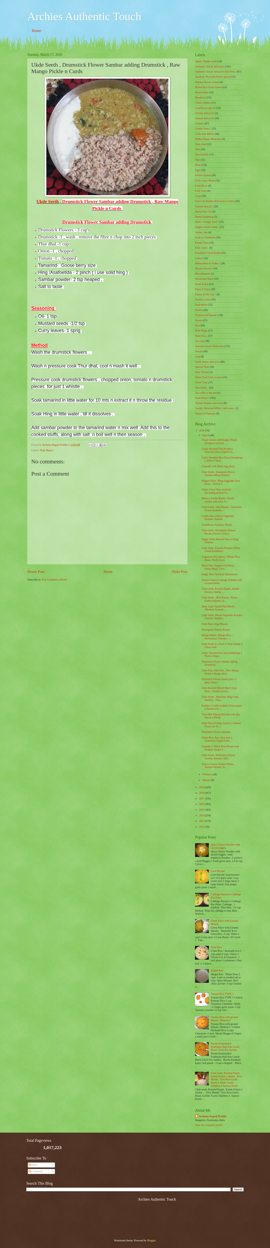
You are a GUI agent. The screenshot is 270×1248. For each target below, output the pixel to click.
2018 (202, 792)
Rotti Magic (201, 330)
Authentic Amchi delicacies (209, 66)
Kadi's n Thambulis (205, 237)
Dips (197, 159)
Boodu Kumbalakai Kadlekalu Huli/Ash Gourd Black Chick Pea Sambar (225, 1046)
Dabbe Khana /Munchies (208, 139)
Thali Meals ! (47, 450)
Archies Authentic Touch (84, 16)
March (206, 435)
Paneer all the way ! (205, 294)
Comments (36, 1171)
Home (36, 31)
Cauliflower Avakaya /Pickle (217, 524)
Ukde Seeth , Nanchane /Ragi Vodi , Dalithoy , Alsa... (220, 698)
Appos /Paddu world (206, 61)
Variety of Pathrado (205, 413)
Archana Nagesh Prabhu (213, 1116)
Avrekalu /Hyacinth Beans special (213, 76)
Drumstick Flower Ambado (216, 732)
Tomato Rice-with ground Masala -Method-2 (224, 1019)
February (207, 774)
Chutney (199, 123)
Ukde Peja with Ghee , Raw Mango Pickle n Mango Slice (220, 672)
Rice (197, 325)
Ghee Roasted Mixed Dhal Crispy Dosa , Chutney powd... (219, 690)
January (206, 780)
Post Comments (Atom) (54, 579)
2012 (202, 826)
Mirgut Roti (217, 970)
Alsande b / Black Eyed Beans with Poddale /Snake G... (220, 748)
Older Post (179, 572)
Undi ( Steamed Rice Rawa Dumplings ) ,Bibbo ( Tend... (222, 459)
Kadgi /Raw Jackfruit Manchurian (219, 574)
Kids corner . (202, 247)
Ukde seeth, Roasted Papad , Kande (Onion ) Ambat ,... (220, 590)
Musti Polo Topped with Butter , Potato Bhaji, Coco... (218, 567)
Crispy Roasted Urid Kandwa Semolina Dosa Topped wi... (218, 450)
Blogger (151, 1240)
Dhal (197, 149)
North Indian (202, 284)
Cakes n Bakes (203, 102)
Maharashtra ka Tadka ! (207, 263)
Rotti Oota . (201, 336)
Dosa (197, 165)
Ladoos (199, 258)
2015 (202, 809)
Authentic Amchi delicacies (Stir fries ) (215, 71)
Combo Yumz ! (203, 128)
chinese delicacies (204, 118)
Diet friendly (202, 154)
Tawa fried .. (201, 387)
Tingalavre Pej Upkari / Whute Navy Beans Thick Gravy (221, 558)
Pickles (199, 310)
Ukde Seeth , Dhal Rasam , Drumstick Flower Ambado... (222, 509)
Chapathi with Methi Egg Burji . (219, 466)
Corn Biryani (218, 871)
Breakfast (200, 97)
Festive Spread (203, 175)
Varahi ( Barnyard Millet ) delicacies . (215, 408)
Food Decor (201, 185)
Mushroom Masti (204, 278)
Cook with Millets (204, 134)
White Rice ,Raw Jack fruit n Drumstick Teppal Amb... (217, 739)
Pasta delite (201, 304)
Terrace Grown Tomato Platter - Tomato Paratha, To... (218, 766)
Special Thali (202, 367)
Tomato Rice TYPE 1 (222, 993)
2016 (202, 804)
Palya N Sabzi (202, 289)
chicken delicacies (204, 113)
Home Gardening (204, 216)
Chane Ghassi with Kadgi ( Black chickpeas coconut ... (219, 441)
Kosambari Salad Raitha (208, 253)
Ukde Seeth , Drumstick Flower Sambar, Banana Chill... (218, 757)
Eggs (197, 170)
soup (197, 356)
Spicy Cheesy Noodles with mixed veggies (225, 846)
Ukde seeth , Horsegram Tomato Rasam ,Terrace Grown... (218, 532)
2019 (202, 787)
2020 (202, 430)
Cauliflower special (205, 108)
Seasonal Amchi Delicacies (209, 346)
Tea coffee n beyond (205, 392)
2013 (202, 821)
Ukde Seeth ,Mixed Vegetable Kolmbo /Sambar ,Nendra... (222, 617)
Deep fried (200, 144)
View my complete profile (209, 1125)
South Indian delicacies (207, 361)
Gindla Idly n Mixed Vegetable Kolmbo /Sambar (218, 518)
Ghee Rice (216, 947)
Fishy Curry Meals (205, 180)
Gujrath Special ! (204, 206)
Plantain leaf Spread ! (206, 315)
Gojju (198, 196)
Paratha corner (202, 299)
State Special (202, 372)
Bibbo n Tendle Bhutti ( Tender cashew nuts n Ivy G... (218, 500)
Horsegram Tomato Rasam (216, 629)
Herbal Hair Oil (203, 211)
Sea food (199, 341)
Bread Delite (201, 92)
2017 (202, 798)
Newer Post (35, 572)
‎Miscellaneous (202, 273)
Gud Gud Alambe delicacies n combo (215, 201)
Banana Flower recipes (207, 82)
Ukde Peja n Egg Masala (214, 624)
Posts (33, 1164)
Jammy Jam (201, 232)
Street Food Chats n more (208, 377)
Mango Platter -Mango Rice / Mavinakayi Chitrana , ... (217, 637)
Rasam (198, 320)
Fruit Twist (201, 190)
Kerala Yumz (202, 242)
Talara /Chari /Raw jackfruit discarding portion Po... (216, 491)
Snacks (198, 351)
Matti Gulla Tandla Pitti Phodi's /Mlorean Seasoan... (218, 608)
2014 (202, 815)
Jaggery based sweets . (207, 227)
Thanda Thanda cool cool (208, 403)
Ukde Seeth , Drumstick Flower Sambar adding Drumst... (218, 474)
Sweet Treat (201, 382)
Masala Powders (203, 268)
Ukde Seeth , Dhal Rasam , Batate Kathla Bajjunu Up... (219, 599)
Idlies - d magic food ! (207, 221)
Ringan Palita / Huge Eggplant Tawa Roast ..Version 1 (221, 482)
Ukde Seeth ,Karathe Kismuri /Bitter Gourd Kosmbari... (221, 550)
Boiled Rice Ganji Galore (208, 87)
